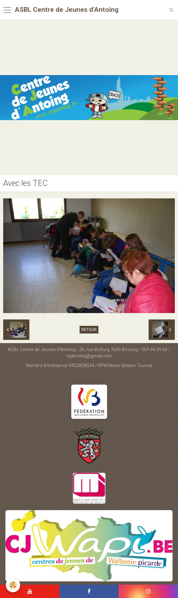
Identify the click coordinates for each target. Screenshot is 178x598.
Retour (89, 329)
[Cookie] (13, 585)
